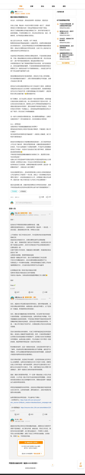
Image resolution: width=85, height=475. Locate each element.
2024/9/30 (20, 11)
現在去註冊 (37, 453)
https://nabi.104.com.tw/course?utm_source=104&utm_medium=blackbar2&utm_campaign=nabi (30, 402)
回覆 (46, 292)
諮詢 (53, 6)
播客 (64, 6)
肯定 (32, 292)
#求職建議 (23, 191)
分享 (49, 197)
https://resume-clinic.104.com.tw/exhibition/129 (36, 407)
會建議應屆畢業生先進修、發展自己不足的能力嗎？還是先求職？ (67, 55)
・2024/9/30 (43, 299)
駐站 (42, 6)
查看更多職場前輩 (30, 468)
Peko (16, 213)
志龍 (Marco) (18, 297)
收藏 (42, 197)
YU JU (17, 419)
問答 (20, 6)
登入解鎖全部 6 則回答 (31, 442)
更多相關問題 (65, 63)
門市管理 (14, 191)
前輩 (31, 6)
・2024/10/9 (43, 215)
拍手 (18, 292)
